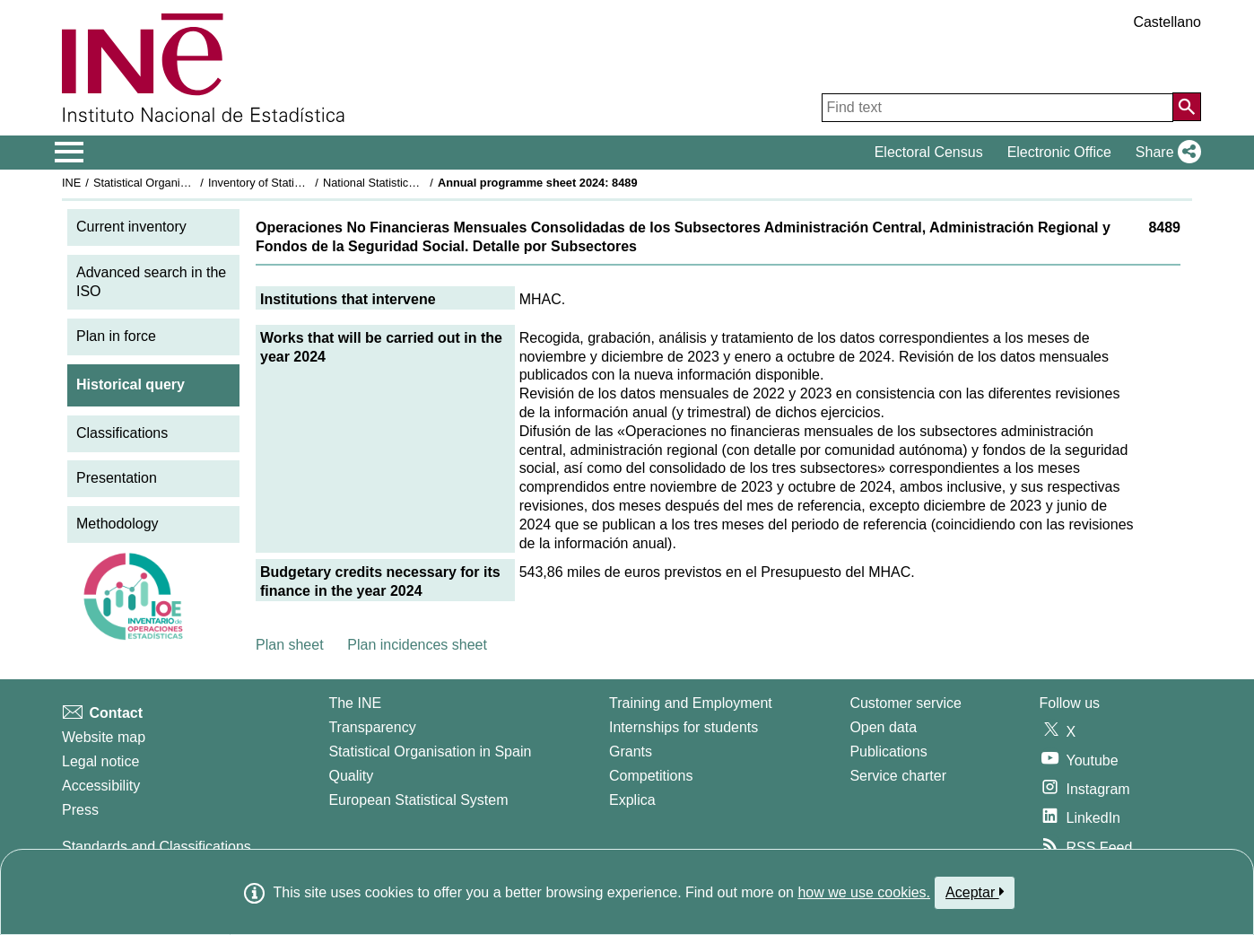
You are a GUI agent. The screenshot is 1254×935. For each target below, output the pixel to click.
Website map (103, 737)
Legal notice (100, 761)
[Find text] (997, 107)
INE (71, 182)
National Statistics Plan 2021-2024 (411, 182)
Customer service (905, 703)
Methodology (117, 523)
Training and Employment (690, 703)
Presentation (116, 477)
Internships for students (683, 727)
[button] (1164, 152)
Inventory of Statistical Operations (293, 182)
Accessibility (101, 785)
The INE (354, 703)
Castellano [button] (1167, 22)
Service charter (897, 775)
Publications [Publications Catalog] (888, 751)
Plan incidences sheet (417, 644)
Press (80, 809)
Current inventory (131, 226)
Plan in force (116, 336)
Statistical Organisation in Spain (174, 182)
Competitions (650, 775)
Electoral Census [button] (929, 152)
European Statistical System (418, 800)
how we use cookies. (863, 892)
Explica (632, 800)
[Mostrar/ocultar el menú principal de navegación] (69, 152)
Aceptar (974, 892)
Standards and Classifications (156, 846)
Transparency (371, 727)
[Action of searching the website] (1186, 106)
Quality (350, 775)
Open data (883, 727)
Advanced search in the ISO (151, 282)
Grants (630, 751)
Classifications (122, 433)
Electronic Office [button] (1059, 152)
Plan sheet (290, 644)
